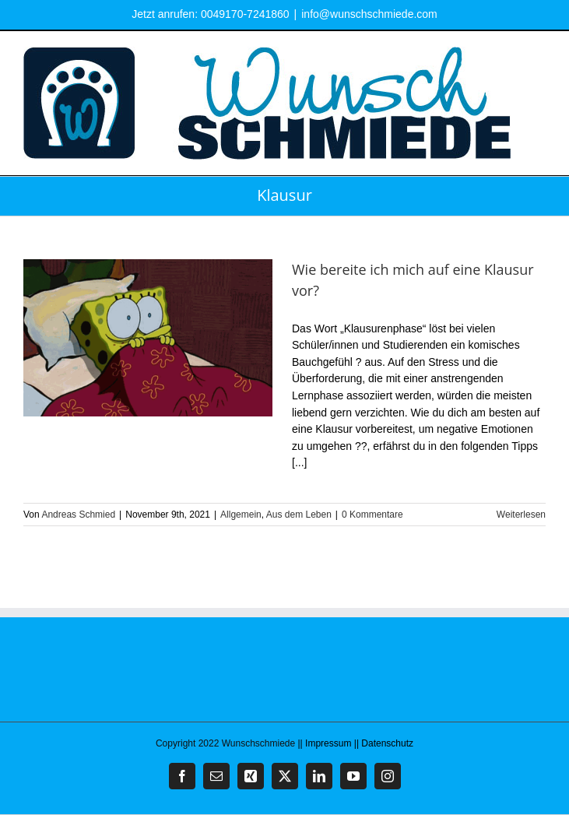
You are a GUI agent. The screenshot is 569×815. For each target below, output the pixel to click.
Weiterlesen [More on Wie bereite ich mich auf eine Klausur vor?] (521, 514)
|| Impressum (325, 743)
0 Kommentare (372, 514)
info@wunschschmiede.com (369, 14)
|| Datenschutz (383, 743)
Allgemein (241, 514)
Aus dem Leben (299, 514)
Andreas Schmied (78, 514)
